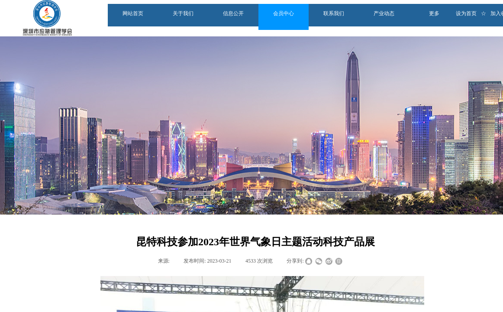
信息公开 (233, 13)
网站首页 (133, 13)
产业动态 (384, 13)
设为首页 (466, 13)
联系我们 (333, 13)
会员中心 (283, 13)
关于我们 (183, 13)
